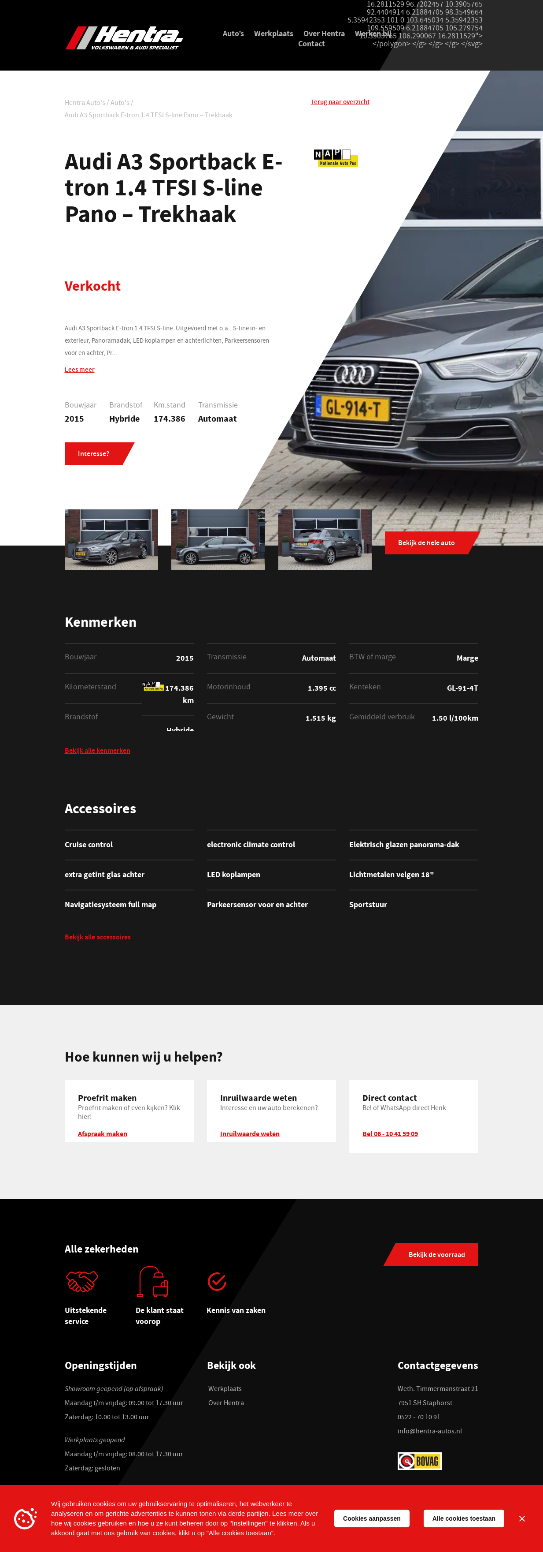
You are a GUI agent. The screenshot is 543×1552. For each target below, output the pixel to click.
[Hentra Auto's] (129, 38)
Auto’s (233, 35)
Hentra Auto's (85, 105)
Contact (311, 45)
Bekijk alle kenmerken (97, 754)
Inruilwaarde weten (250, 1135)
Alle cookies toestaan (463, 1518)
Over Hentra (324, 35)
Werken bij (373, 35)
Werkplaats (273, 35)
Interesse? (93, 456)
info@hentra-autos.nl (430, 1434)
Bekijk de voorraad (437, 1257)
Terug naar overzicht (340, 104)
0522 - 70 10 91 (419, 1419)
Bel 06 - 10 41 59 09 (390, 1135)
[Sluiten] (521, 1518)
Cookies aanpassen (372, 1518)
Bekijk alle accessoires (98, 940)
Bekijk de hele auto (426, 545)
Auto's (120, 105)
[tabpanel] (100, 1301)
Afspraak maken (102, 1135)
